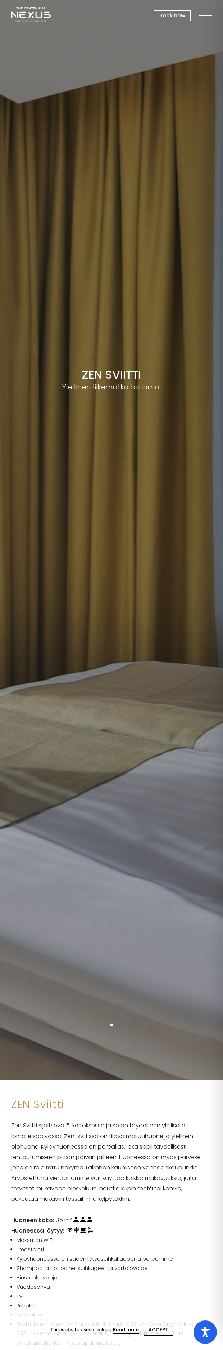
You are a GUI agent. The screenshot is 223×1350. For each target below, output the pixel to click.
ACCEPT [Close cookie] (158, 1329)
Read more (126, 1329)
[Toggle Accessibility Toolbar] (205, 1332)
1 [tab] (111, 1025)
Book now (172, 15)
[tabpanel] (111, 540)
